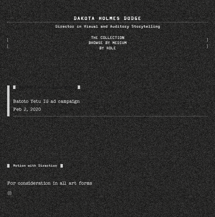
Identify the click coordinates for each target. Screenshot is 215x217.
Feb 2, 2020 (27, 109)
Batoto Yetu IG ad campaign (46, 101)
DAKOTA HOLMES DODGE (107, 18)
